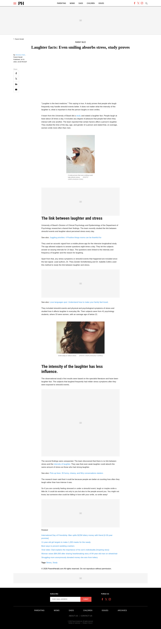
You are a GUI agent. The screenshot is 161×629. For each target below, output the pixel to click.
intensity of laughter (62, 464)
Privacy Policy (88, 623)
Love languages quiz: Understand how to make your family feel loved (79, 302)
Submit (86, 599)
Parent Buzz (80, 42)
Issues (101, 3)
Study (55, 563)
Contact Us (86, 616)
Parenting (61, 3)
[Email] (16, 89)
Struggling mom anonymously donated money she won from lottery (69, 557)
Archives (122, 610)
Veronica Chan (20, 55)
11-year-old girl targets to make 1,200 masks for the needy (66, 542)
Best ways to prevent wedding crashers (57, 546)
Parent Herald (19, 39)
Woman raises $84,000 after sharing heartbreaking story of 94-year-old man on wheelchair (79, 554)
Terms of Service (74, 623)
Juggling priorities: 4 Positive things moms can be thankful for (75, 237)
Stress (49, 563)
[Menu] (14, 3)
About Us (73, 616)
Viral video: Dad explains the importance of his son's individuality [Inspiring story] (75, 550)
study (78, 116)
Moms (72, 3)
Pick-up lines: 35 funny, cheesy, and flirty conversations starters (76, 473)
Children (91, 3)
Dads (81, 3)
